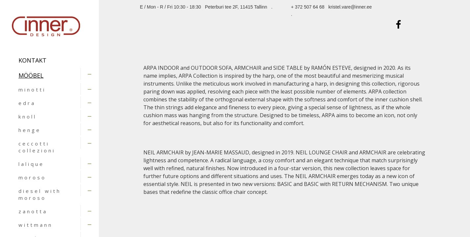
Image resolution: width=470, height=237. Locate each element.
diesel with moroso (39, 194)
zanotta (32, 211)
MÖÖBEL (31, 75)
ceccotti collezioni (36, 147)
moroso (32, 177)
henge (29, 130)
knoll (27, 116)
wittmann (35, 225)
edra (27, 103)
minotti (32, 89)
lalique (31, 164)
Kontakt (32, 60)
